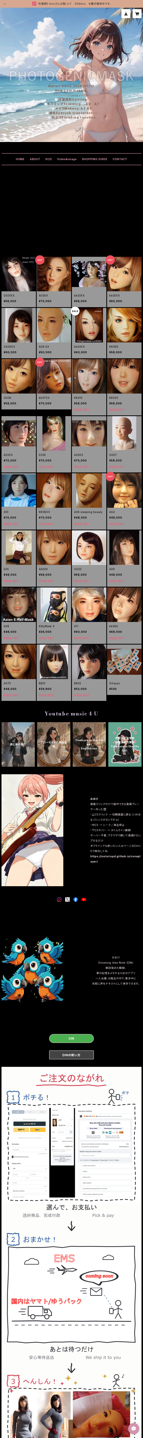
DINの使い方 (71, 1055)
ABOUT (35, 159)
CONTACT (120, 159)
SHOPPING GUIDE (94, 159)
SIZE (48, 159)
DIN (71, 1038)
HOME (20, 159)
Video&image (67, 159)
